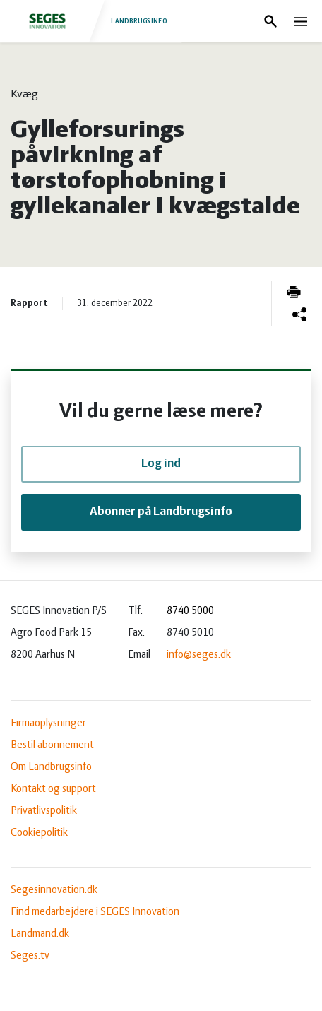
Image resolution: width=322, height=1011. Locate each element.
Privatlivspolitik (44, 811)
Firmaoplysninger (48, 723)
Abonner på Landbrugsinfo (161, 512)
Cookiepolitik (39, 833)
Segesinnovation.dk (54, 890)
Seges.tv (30, 956)
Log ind (161, 464)
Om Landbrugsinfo (51, 767)
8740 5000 (190, 611)
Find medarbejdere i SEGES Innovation (95, 912)
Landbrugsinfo (90, 20)
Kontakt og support (53, 789)
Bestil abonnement (52, 745)
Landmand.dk (40, 934)
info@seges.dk (199, 655)
